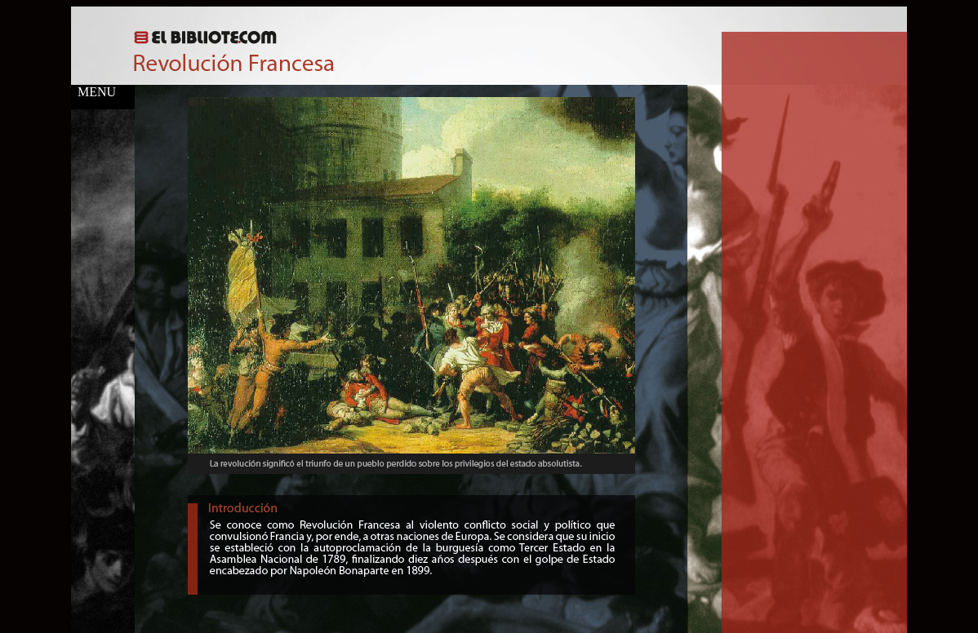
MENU (93, 92)
